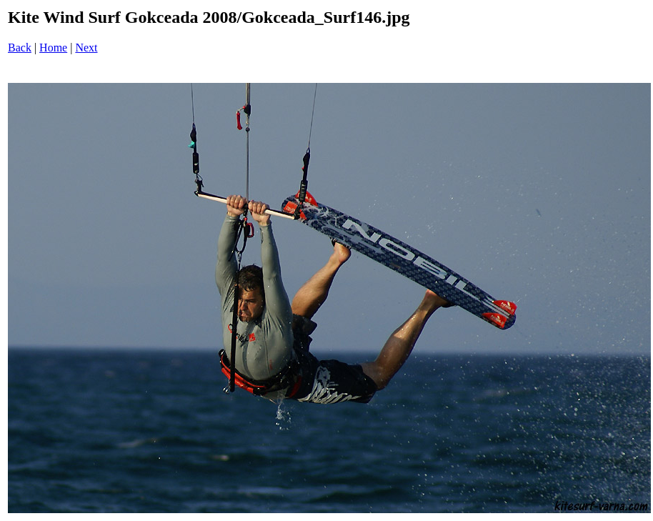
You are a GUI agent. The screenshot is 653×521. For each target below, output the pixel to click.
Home (53, 47)
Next (86, 47)
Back (19, 47)
